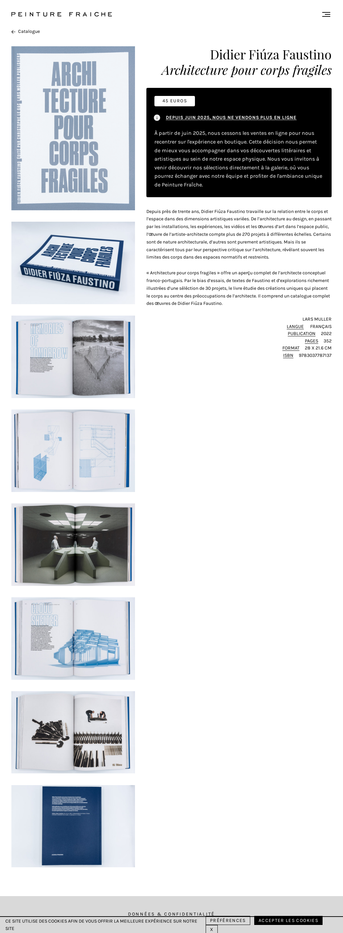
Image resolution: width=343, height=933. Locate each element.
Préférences (228, 920)
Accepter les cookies (288, 920)
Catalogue (25, 31)
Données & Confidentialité (171, 914)
